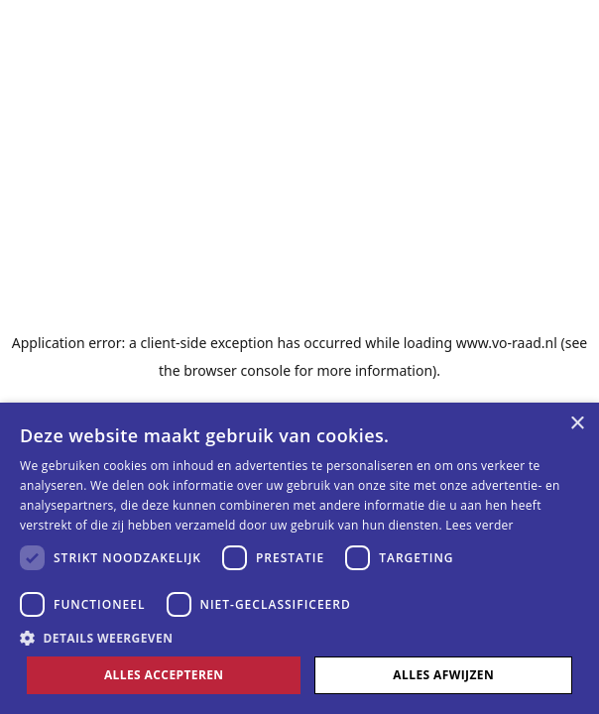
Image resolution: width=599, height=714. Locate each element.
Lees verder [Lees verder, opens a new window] (479, 525)
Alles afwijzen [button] (443, 674)
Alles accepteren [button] (164, 674)
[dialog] (299, 558)
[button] (299, 638)
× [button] (576, 423)
